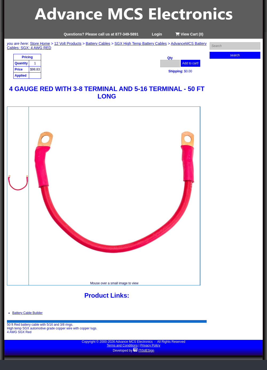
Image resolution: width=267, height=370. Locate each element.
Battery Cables (98, 43)
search (235, 55)
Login (157, 34)
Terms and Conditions (122, 345)
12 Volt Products (67, 43)
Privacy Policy (150, 345)
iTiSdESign (146, 350)
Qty (170, 58)
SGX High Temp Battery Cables (141, 43)
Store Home (40, 43)
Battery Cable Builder (27, 313)
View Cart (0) (189, 34)
